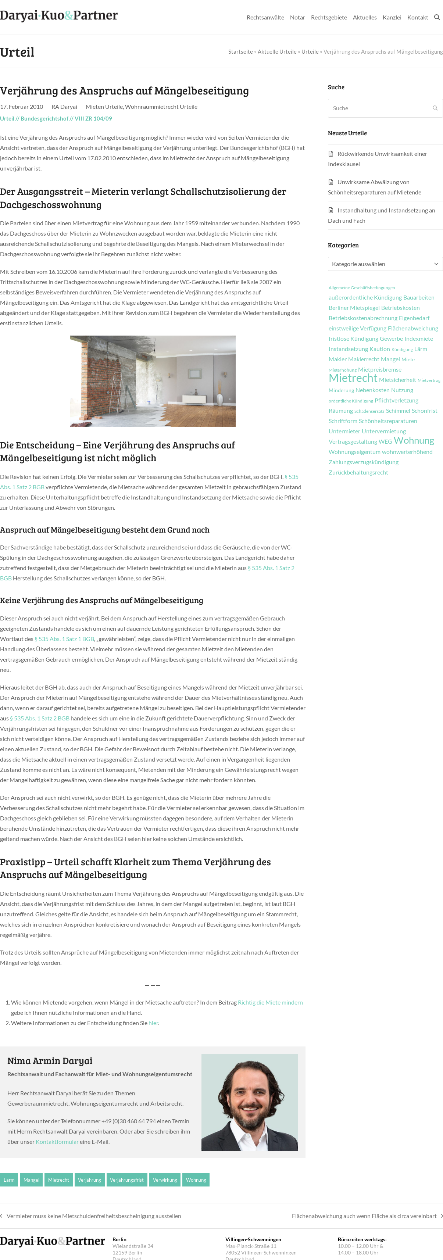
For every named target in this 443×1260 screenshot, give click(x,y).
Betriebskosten (400, 307)
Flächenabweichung (413, 328)
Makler (338, 359)
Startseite (240, 51)
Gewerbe (391, 338)
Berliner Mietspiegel (354, 307)
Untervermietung (384, 431)
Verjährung (89, 1180)
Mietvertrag (429, 380)
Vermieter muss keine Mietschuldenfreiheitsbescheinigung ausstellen (90, 1216)
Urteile (310, 51)
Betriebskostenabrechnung (363, 318)
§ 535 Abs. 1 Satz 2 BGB (39, 718)
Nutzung (402, 390)
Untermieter (344, 431)
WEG (385, 441)
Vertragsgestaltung (353, 441)
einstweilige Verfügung (357, 328)
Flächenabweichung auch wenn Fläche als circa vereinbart (367, 1216)
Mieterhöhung (343, 370)
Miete (408, 359)
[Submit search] (435, 108)
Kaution (379, 349)
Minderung (341, 390)
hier (153, 1022)
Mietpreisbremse (379, 369)
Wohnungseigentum (355, 452)
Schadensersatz (369, 411)
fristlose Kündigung (353, 338)
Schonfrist (424, 410)
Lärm (9, 1180)
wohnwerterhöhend (407, 452)
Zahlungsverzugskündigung (364, 462)
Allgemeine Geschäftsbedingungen (362, 288)
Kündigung (402, 349)
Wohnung (196, 1180)
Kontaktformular (57, 1141)
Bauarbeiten (419, 297)
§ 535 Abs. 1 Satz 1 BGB (64, 638)
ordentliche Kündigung (351, 401)
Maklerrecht (363, 359)
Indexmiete (418, 338)
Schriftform (343, 421)
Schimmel (398, 410)
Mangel (31, 1180)
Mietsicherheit (397, 379)
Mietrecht (58, 1180)
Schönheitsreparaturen (388, 421)
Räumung (341, 410)
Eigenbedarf (414, 318)
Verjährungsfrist (127, 1180)
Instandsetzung (348, 349)
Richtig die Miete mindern (270, 1002)
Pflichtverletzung (396, 400)
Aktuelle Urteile (277, 51)
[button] (437, 17)
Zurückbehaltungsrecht (358, 472)
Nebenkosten (373, 390)
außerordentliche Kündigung (365, 297)
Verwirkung (165, 1180)
